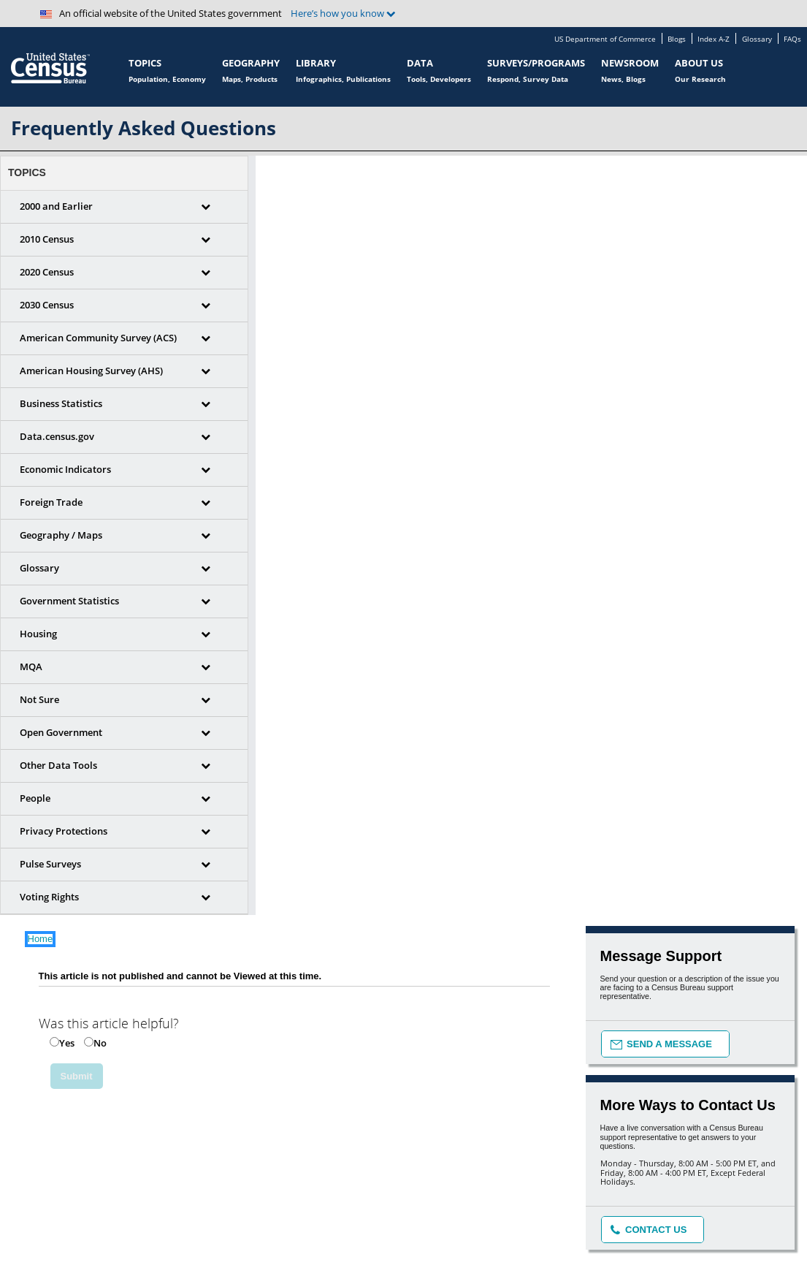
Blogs (677, 39)
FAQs (792, 39)
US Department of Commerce (605, 39)
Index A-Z (713, 39)
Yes (66, 1042)
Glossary (757, 39)
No (100, 1042)
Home (40, 939)
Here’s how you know (343, 13)
